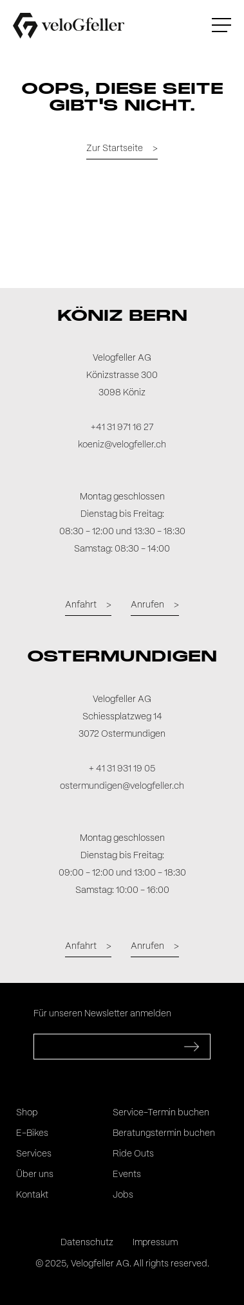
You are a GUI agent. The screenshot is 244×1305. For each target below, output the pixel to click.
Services (34, 1153)
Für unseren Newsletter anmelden (102, 1013)
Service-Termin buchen (161, 1112)
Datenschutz (87, 1242)
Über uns (34, 1174)
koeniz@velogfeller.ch (122, 444)
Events (127, 1174)
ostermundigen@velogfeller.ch (122, 786)
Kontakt (32, 1195)
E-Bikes (32, 1133)
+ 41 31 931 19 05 (122, 768)
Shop (26, 1112)
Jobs (123, 1195)
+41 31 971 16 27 (122, 427)
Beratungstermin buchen (164, 1133)
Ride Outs (133, 1153)
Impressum (155, 1242)
